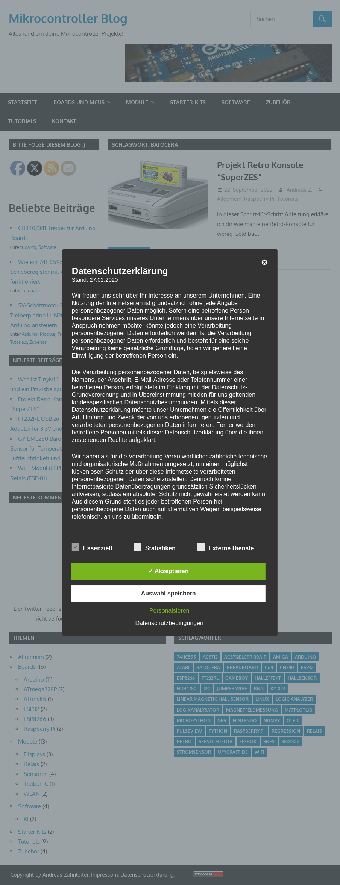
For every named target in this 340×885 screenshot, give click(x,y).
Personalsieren (169, 610)
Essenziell (92, 546)
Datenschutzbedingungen (169, 623)
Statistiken (155, 546)
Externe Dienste (225, 546)
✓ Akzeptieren (168, 571)
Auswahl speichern (168, 593)
